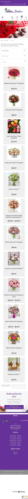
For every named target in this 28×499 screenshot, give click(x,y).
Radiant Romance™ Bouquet (14, 83)
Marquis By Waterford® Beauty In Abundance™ (14, 216)
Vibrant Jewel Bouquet (14, 348)
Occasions (6, 40)
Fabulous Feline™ (14, 374)
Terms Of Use (5, 473)
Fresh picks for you (14, 398)
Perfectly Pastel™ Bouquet (14, 163)
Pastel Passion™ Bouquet (14, 242)
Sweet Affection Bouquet (14, 321)
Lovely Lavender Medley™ (14, 268)
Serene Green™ (14, 189)
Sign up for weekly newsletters (14, 407)
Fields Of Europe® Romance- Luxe (14, 295)
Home (2, 40)
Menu (2, 19)
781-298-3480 (7, 1)
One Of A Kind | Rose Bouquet (14, 137)
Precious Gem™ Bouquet (13, 110)
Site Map (20, 473)
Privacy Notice (13, 473)
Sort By (4, 62)
